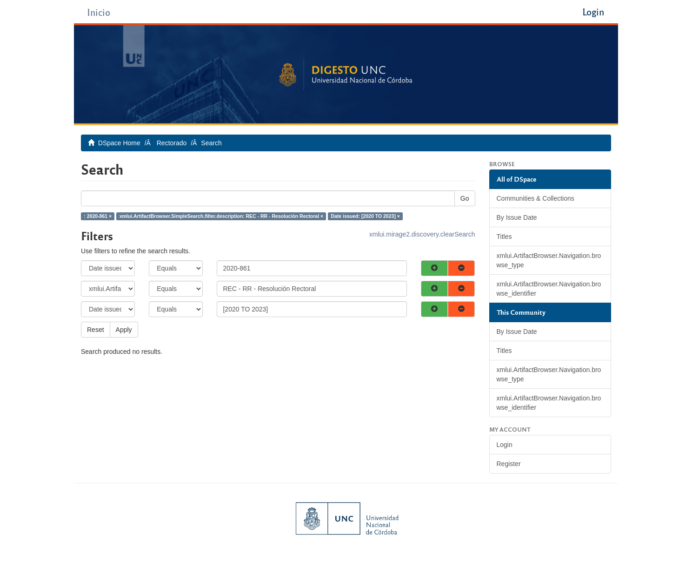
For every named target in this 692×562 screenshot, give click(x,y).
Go (464, 198)
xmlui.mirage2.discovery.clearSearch (422, 234)
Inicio (98, 12)
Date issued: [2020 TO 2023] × (365, 216)
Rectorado (172, 143)
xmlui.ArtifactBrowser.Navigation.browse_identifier (549, 288)
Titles (504, 236)
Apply (124, 329)
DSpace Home (119, 143)
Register (509, 463)
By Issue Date (517, 217)
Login (504, 444)
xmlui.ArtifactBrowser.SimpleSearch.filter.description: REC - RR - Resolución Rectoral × (221, 216)
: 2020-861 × (98, 216)
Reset (95, 329)
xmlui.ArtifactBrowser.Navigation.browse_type (549, 260)
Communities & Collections (535, 198)
